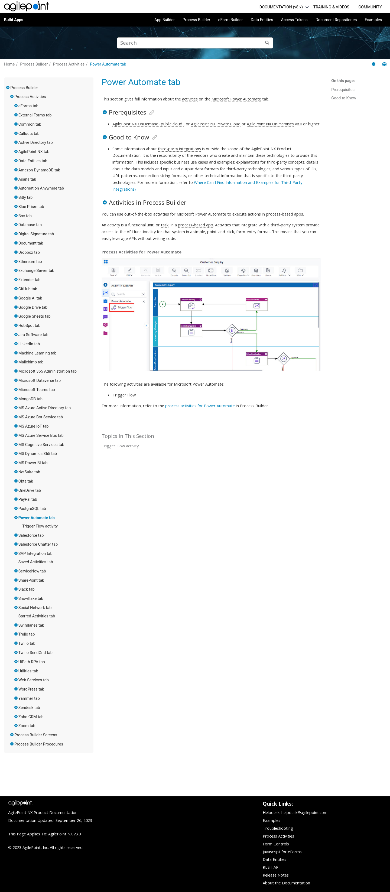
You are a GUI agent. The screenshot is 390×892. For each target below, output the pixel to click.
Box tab (25, 215)
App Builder (164, 19)
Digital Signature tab (36, 234)
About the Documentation (286, 883)
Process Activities (69, 64)
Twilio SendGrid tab (35, 652)
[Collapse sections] (374, 64)
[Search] (267, 42)
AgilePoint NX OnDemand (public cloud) (148, 123)
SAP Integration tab (35, 553)
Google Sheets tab (34, 316)
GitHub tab (27, 289)
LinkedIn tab (29, 343)
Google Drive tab (32, 307)
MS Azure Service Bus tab (41, 435)
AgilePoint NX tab (34, 151)
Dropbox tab (29, 252)
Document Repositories (336, 19)
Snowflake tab (30, 598)
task (164, 224)
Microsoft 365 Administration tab (47, 371)
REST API (271, 867)
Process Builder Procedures (38, 744)
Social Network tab (35, 607)
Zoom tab (26, 725)
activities (190, 99)
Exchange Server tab (36, 270)
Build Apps (13, 19)
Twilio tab (26, 643)
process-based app (195, 224)
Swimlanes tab (31, 625)
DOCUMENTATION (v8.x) (281, 7)
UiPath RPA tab (31, 661)
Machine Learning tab (37, 353)
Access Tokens (294, 19)
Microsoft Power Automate (236, 99)
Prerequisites (343, 89)
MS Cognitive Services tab (41, 444)
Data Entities (262, 19)
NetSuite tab (29, 472)
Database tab (30, 224)
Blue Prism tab (31, 206)
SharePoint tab (31, 580)
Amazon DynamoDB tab (39, 170)
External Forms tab (35, 115)
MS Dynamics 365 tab (37, 453)
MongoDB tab (30, 398)
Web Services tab (33, 680)
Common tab (29, 124)
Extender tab (29, 279)
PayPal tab (27, 499)
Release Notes (276, 875)
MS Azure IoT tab (33, 426)
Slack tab (26, 589)
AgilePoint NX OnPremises (270, 123)
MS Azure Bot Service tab (40, 417)
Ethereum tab (30, 261)
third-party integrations (179, 148)
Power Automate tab (108, 64)
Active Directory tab (35, 142)
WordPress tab (31, 689)
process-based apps (284, 214)
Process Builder (196, 19)
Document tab (30, 243)
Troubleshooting (278, 828)
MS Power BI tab (33, 462)
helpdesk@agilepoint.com (304, 812)
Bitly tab (25, 197)
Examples (373, 19)
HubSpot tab (29, 325)
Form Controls (276, 844)
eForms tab (28, 105)
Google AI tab (30, 298)
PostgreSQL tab (32, 508)
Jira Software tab (33, 334)
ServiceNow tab (32, 571)
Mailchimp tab (31, 362)
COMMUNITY (370, 7)
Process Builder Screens (35, 735)
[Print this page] (384, 64)
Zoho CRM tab (31, 716)
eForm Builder (230, 19)
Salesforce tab (31, 535)
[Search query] (195, 42)
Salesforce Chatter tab (38, 544)
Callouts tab (29, 133)
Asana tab (27, 179)
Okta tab (25, 481)
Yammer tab (29, 698)
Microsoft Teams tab (36, 389)
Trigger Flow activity (40, 526)
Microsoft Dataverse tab (39, 380)
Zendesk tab (29, 707)
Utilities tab (28, 671)
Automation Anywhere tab (41, 188)
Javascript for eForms (282, 851)
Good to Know (343, 98)
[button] (8, 87)
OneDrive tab (29, 490)
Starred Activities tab (36, 616)
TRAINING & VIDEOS (331, 7)
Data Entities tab (32, 160)
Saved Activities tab (35, 561)
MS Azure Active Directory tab (44, 407)
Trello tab (26, 634)
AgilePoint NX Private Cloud (215, 123)
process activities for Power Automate (200, 405)
